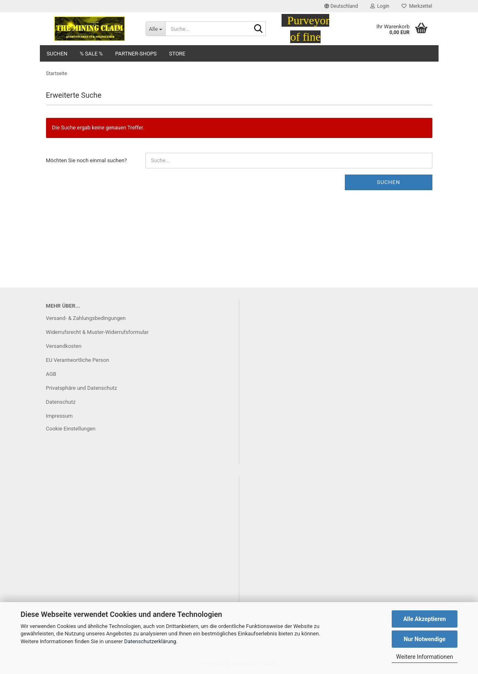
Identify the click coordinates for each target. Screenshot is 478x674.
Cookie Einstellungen (71, 429)
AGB (51, 374)
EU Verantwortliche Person (77, 360)
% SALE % (91, 54)
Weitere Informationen (424, 656)
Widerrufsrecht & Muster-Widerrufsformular (97, 332)
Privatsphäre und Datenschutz (81, 388)
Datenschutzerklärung (150, 641)
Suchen (57, 54)
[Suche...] (155, 28)
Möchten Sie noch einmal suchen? (86, 160)
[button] (341, 6)
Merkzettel (417, 6)
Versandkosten (64, 346)
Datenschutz (61, 402)
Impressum (59, 416)
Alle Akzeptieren (424, 619)
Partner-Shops (136, 54)
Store (177, 54)
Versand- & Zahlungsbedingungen (86, 318)
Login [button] (380, 6)
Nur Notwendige (425, 639)
